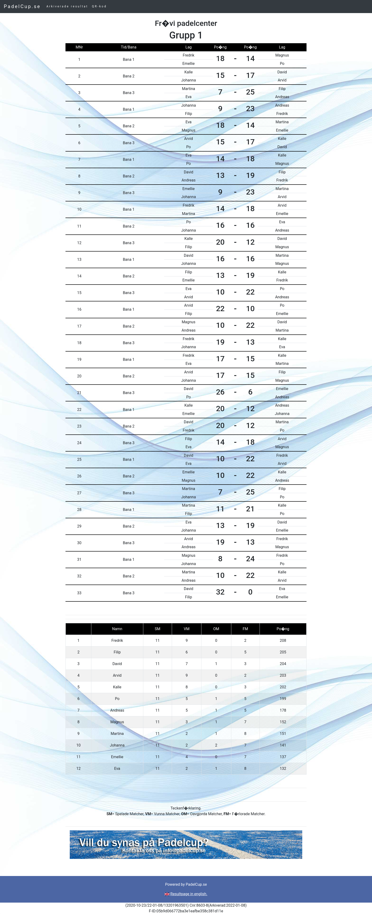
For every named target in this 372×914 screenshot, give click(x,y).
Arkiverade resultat (67, 6)
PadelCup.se (22, 6)
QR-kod (99, 6)
